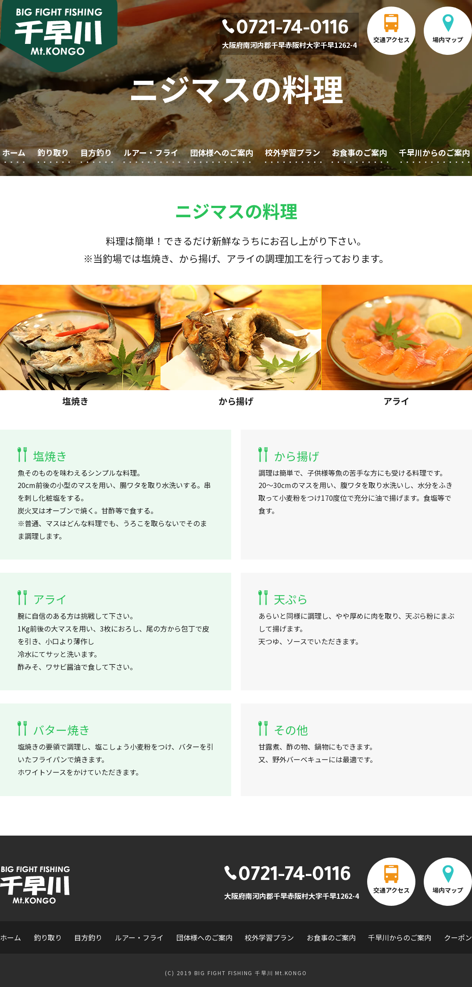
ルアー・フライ (151, 152)
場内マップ (448, 39)
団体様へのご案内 (221, 152)
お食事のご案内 (359, 152)
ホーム (13, 152)
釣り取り (53, 152)
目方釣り (96, 152)
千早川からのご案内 (434, 152)
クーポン (458, 937)
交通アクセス (391, 39)
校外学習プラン (292, 152)
